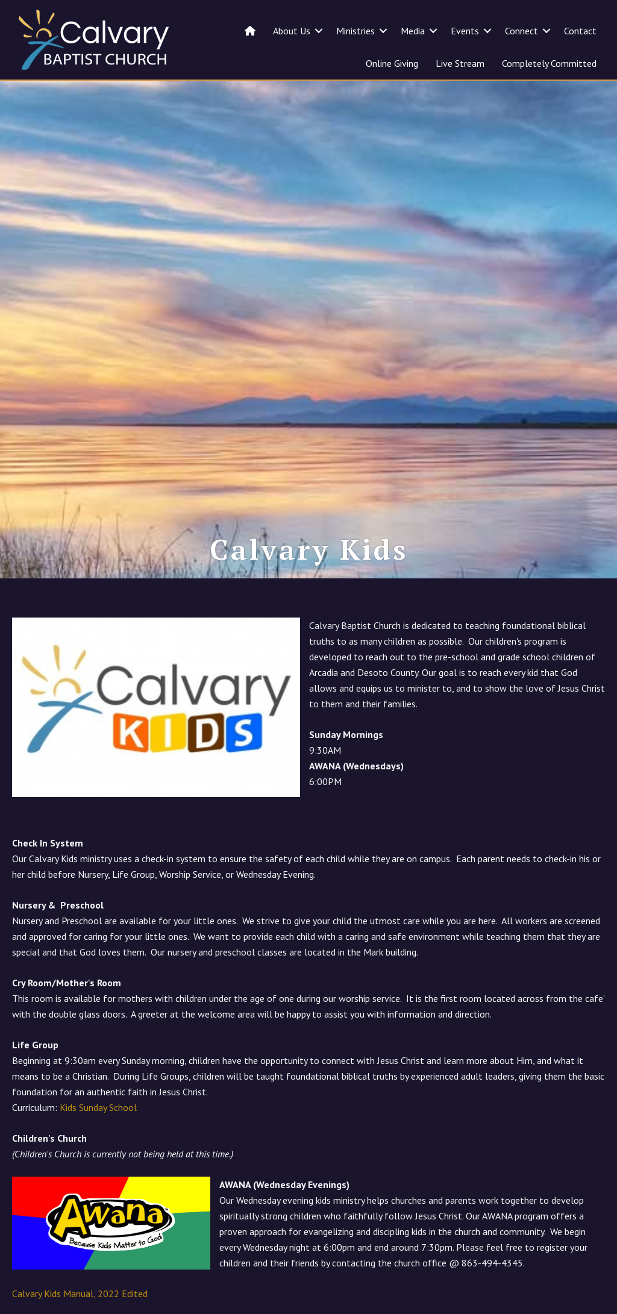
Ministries (355, 31)
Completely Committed (549, 63)
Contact (580, 31)
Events (465, 31)
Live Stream (460, 63)
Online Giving (392, 63)
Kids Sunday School (98, 1135)
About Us (291, 31)
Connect (521, 31)
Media (413, 31)
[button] (318, 30)
